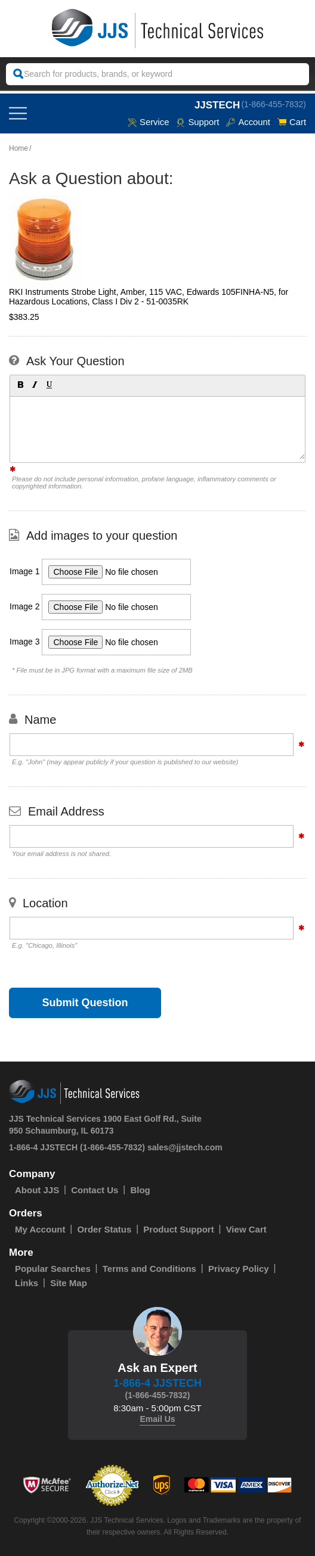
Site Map (68, 1283)
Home (18, 148)
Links (26, 1283)
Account (248, 122)
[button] (20, 384)
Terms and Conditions (149, 1269)
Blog (140, 1190)
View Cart (246, 1229)
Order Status (104, 1229)
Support (197, 122)
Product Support (178, 1229)
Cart (291, 122)
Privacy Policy (238, 1269)
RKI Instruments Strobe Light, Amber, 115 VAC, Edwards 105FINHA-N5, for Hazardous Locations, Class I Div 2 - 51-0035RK (148, 296)
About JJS (37, 1190)
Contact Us (94, 1190)
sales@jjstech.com (185, 1147)
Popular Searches (53, 1269)
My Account (40, 1229)
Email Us (157, 1419)
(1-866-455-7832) (273, 103)
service (147, 122)
